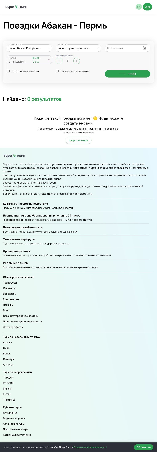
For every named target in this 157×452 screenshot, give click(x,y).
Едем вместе (11, 299)
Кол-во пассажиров (64, 56)
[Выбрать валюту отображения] (139, 7)
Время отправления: (17, 59)
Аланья (7, 342)
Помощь (8, 305)
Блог (6, 310)
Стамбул (8, 359)
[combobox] (29, 48)
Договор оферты (13, 327)
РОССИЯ (8, 383)
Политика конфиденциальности (22, 321)
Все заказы (9, 293)
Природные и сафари (15, 429)
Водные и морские (14, 418)
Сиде (6, 348)
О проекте (9, 288)
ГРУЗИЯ (7, 388)
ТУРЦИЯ (8, 377)
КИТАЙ (7, 394)
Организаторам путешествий (20, 316)
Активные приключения (17, 435)
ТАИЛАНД (9, 399)
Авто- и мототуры (13, 423)
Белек (6, 353)
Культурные (10, 412)
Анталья (8, 364)
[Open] (49, 48)
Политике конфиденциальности (90, 447)
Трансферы (10, 282)
